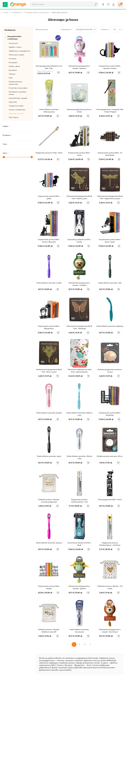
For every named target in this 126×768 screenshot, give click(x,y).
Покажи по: (105, 29)
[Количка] (120, 4)
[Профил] (113, 4)
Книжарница (16, 12)
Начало (6, 12)
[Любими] (108, 4)
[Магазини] (103, 4)
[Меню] (5, 4)
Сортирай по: (66, 29)
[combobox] (60, 4)
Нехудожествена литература (36, 12)
